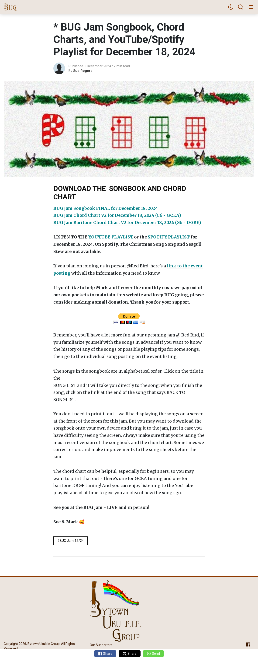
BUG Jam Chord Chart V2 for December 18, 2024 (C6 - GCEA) (117, 215)
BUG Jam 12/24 (72, 540)
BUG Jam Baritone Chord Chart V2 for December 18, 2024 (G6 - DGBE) (127, 222)
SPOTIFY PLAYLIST (169, 237)
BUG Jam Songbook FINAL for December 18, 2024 (105, 208)
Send (153, 653)
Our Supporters (101, 645)
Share (105, 653)
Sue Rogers (82, 71)
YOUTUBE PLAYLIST (110, 237)
